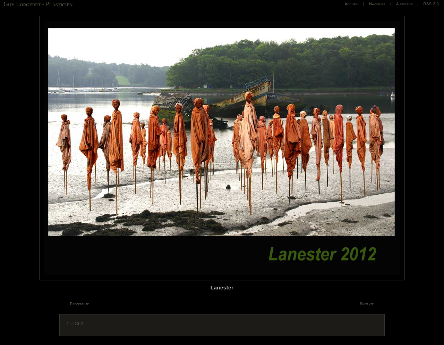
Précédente (79, 304)
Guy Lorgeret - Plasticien (37, 4)
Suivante (367, 304)
